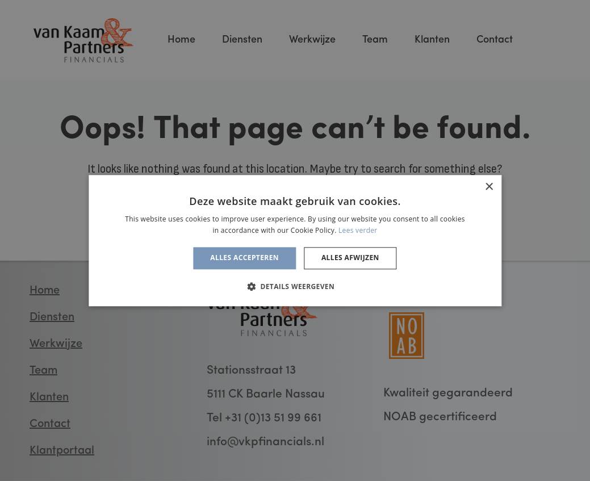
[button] (295, 286)
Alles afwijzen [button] (350, 258)
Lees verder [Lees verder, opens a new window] (358, 230)
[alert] (295, 240)
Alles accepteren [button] (244, 258)
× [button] (488, 187)
